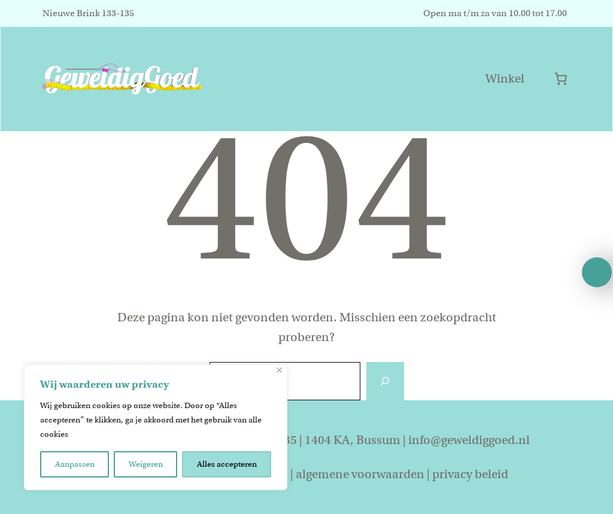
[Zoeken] (384, 381)
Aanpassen (75, 464)
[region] (155, 427)
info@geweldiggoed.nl (469, 440)
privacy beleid (470, 474)
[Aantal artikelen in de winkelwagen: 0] (560, 78)
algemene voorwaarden (360, 474)
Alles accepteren (227, 464)
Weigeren (146, 464)
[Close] (279, 370)
